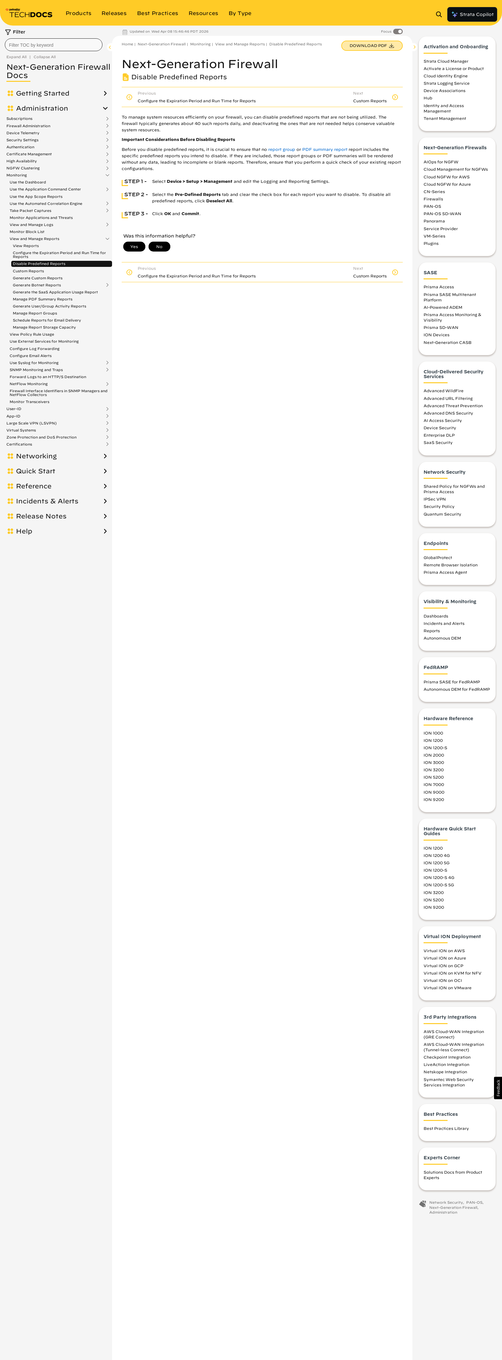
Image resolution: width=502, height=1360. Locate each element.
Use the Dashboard (28, 182)
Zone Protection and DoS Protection (41, 437)
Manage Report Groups (35, 313)
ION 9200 (434, 801)
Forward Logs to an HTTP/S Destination (48, 377)
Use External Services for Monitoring (44, 341)
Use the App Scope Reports (36, 196)
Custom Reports (28, 271)
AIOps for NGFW (441, 163)
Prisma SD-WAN (441, 329)
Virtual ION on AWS (444, 952)
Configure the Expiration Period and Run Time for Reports (59, 255)
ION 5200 (434, 779)
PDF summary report (324, 149)
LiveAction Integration (446, 1066)
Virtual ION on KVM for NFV (453, 974)
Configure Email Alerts (31, 356)
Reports (432, 632)
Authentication (20, 147)
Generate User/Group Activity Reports (49, 306)
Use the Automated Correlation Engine (46, 204)
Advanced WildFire (444, 392)
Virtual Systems (21, 430)
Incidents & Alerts (47, 501)
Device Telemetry (22, 133)
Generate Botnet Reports (37, 285)
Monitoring (16, 175)
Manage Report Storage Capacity (44, 327)
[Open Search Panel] (441, 14)
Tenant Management (445, 120)
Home (127, 44)
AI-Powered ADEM (443, 309)
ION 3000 (434, 764)
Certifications (19, 444)
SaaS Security (438, 444)
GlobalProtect (438, 559)
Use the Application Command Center (45, 189)
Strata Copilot (472, 14)
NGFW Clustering (23, 168)
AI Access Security (443, 422)
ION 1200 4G (437, 857)
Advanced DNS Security (448, 415)
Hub (428, 99)
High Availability (21, 161)
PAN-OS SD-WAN (442, 215)
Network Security (446, 1204)
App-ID (13, 416)
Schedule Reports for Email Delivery (47, 320)
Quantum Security (442, 515)
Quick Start (35, 471)
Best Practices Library (446, 1130)
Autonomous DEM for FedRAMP (457, 691)
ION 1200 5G (436, 864)
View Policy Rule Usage (32, 334)
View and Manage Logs (31, 225)
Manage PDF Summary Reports (42, 299)
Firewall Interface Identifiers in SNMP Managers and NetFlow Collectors (59, 393)
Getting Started (42, 93)
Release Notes (41, 516)
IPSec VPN (435, 501)
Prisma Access (439, 288)
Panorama (434, 223)
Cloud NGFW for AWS (447, 178)
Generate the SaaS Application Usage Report (55, 292)
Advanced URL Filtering (448, 400)
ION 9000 (434, 793)
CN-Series (434, 193)
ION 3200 (434, 771)
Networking (36, 456)
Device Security (440, 429)
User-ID (13, 409)
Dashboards (436, 618)
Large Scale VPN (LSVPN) (31, 423)
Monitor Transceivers (29, 402)
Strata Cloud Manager (446, 62)
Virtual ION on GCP (443, 967)
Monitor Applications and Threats (41, 217)
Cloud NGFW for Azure (447, 185)
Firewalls (433, 200)
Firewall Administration (28, 126)
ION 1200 (433, 742)
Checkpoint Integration (447, 1059)
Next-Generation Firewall (162, 44)
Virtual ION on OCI (443, 982)
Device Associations (445, 92)
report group (281, 149)
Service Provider (441, 230)
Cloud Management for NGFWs (456, 171)
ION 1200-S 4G (439, 879)
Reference (34, 486)
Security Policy (439, 508)
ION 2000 (434, 757)
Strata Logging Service (447, 85)
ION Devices (436, 336)
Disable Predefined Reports (39, 263)
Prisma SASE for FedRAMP (452, 683)
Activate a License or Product (454, 70)
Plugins (431, 245)
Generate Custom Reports (37, 278)
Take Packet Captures (30, 211)
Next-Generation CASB (448, 344)
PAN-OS (432, 208)
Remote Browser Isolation (451, 566)
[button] (498, 1088)
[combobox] (53, 44)
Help (24, 531)
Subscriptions (19, 118)
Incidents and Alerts (444, 625)
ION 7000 (434, 786)
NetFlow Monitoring (29, 384)
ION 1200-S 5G (439, 886)
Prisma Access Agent (445, 574)
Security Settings (22, 140)
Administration (42, 108)
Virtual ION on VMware (448, 989)
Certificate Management (29, 154)
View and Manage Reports (34, 239)
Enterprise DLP (439, 437)
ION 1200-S (435, 749)
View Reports (26, 246)
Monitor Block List (27, 231)
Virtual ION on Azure (445, 960)
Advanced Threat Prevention (453, 407)
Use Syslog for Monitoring (34, 363)
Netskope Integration (445, 1073)
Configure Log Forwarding (35, 348)
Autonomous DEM (442, 640)
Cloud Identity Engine (446, 77)
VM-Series (434, 237)
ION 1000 (433, 734)
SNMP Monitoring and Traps (36, 370)
